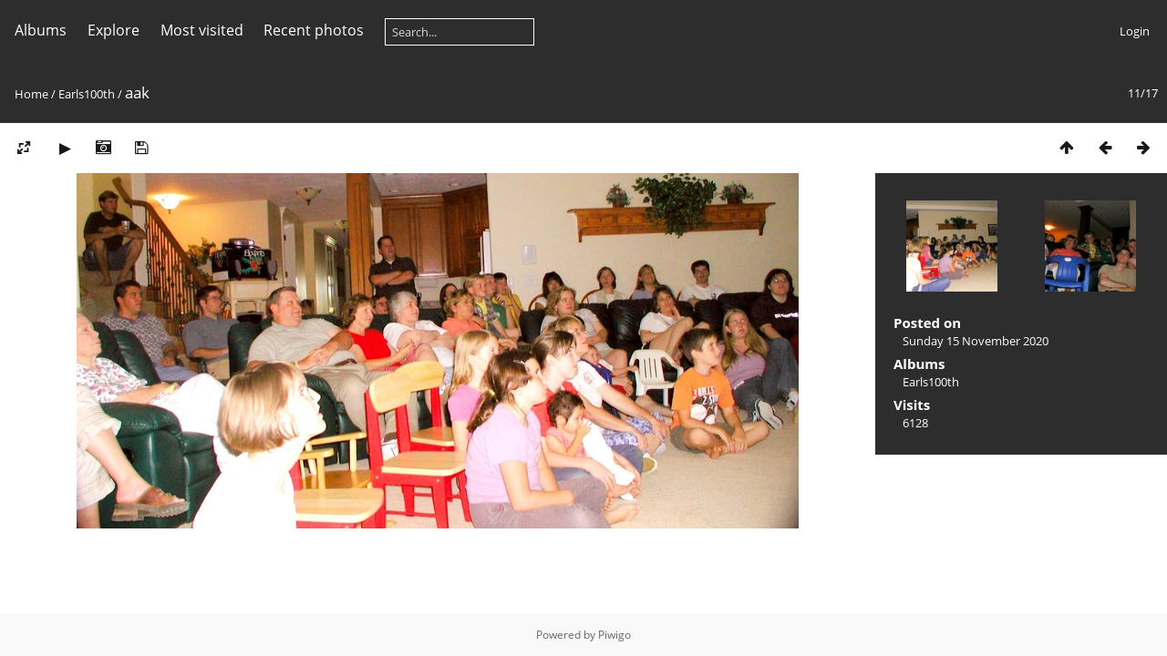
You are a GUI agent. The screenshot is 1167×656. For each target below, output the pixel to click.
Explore (113, 30)
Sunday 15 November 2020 (975, 341)
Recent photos (313, 30)
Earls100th (86, 94)
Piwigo (614, 634)
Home (31, 94)
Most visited (201, 30)
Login (1135, 31)
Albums (41, 30)
